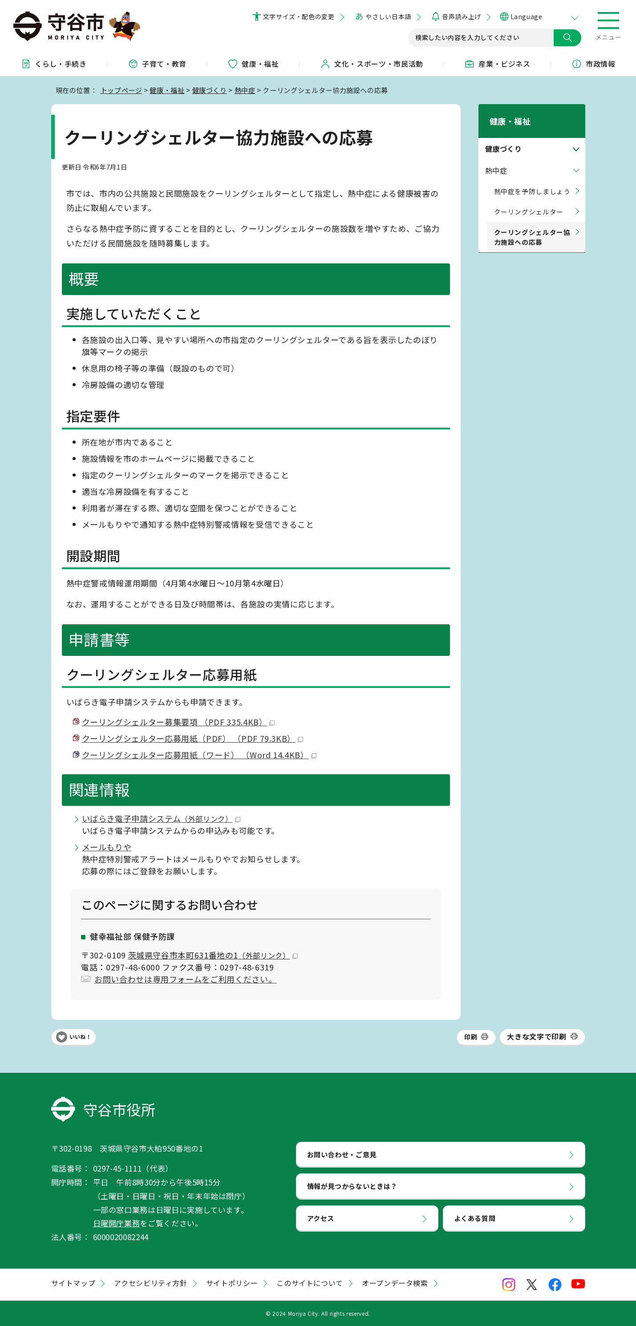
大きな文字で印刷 (536, 1036)
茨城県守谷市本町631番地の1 (213, 955)
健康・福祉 (253, 63)
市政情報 (593, 63)
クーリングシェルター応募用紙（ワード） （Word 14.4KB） (199, 754)
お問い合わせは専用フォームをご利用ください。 (185, 979)
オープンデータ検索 (395, 1282)
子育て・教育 (157, 63)
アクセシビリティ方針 (150, 1282)
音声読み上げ (461, 16)
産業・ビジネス (497, 63)
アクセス (321, 1218)
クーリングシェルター (528, 200)
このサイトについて (309, 1282)
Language (526, 16)
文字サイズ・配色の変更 (299, 16)
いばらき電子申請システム (161, 818)
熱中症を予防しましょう (532, 179)
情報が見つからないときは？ (352, 1186)
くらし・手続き (53, 63)
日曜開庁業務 (116, 1223)
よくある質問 (475, 1218)
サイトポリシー (232, 1282)
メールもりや (107, 847)
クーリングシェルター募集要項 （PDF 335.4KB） (178, 722)
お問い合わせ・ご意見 (342, 1154)
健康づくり (209, 90)
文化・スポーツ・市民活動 (371, 63)
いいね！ (80, 1037)
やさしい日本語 (388, 16)
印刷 (470, 1036)
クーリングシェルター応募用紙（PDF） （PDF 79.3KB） (192, 738)
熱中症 (245, 90)
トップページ (121, 90)
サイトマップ (73, 1282)
